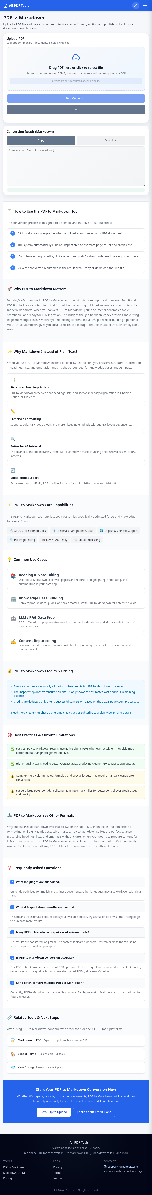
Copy (41, 140)
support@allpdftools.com (121, 1166)
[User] (135, 5)
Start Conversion (75, 98)
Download (111, 140)
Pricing (7, 1178)
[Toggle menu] (145, 6)
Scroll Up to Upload (54, 1112)
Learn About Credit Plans (94, 1112)
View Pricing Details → (120, 712)
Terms (57, 1173)
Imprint (58, 1178)
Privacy (57, 1167)
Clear (76, 109)
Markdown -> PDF (14, 1173)
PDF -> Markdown (14, 1167)
